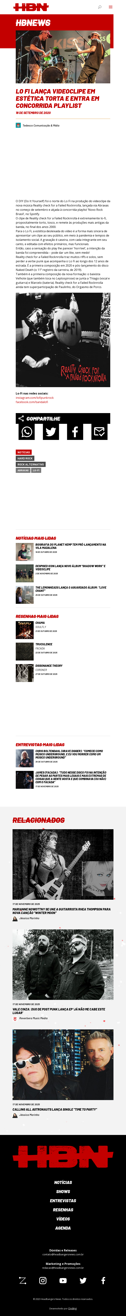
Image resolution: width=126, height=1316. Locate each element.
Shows (63, 1191)
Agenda (63, 1227)
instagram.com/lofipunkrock (35, 398)
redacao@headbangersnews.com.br (63, 1267)
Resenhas (63, 1209)
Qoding (72, 1308)
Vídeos (63, 1218)
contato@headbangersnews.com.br (63, 1254)
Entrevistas (63, 1200)
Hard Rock (25, 458)
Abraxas (23, 470)
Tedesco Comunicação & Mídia (41, 125)
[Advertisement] (66, 504)
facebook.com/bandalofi (32, 402)
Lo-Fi (36, 470)
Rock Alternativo (31, 464)
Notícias (24, 452)
